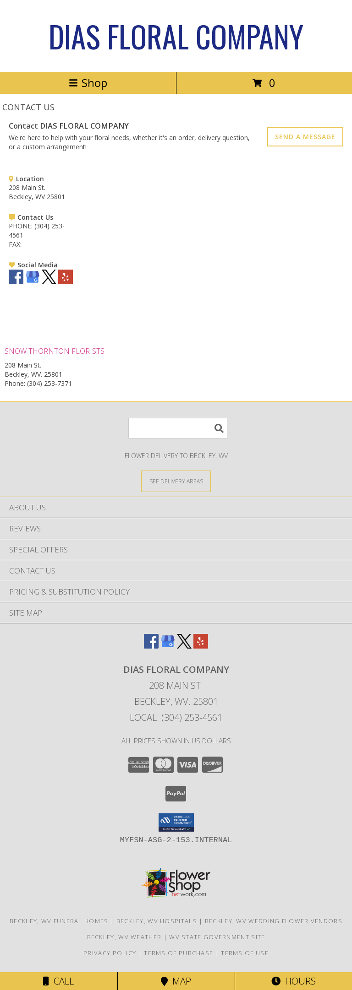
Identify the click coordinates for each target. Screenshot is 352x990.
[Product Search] (177, 428)
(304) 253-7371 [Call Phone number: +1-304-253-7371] (49, 383)
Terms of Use (245, 953)
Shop (88, 82)
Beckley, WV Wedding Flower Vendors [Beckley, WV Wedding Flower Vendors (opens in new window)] (273, 921)
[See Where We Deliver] (176, 480)
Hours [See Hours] (293, 981)
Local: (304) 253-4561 (176, 717)
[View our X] (49, 281)
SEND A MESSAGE (305, 136)
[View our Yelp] (65, 281)
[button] (176, 822)
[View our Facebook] (16, 281)
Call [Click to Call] (58, 981)
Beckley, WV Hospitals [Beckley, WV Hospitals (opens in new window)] (156, 921)
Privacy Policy (109, 953)
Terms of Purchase (178, 953)
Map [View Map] (176, 981)
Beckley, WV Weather (124, 937)
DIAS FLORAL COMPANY (176, 36)
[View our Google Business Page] (32, 281)
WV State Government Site (217, 937)
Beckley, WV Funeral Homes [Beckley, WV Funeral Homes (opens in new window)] (59, 921)
